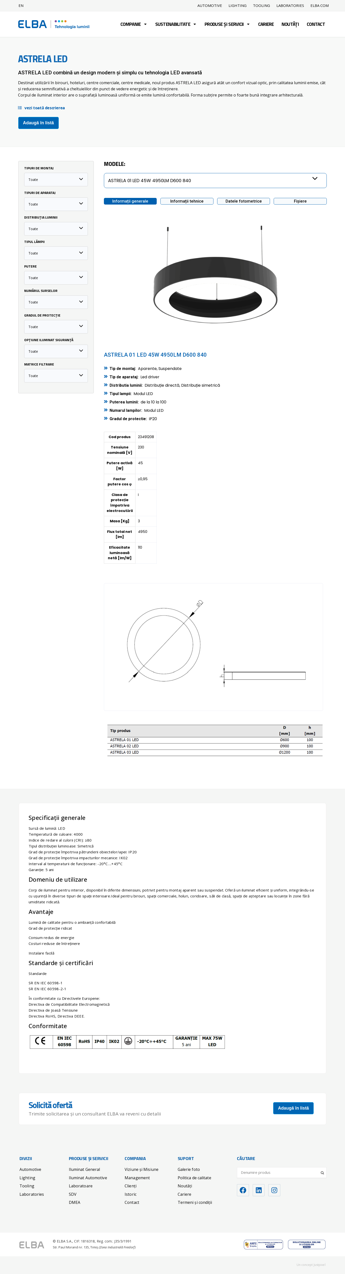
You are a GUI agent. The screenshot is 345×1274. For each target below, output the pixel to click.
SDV (73, 1194)
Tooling (261, 5)
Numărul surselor (41, 291)
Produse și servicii (227, 24)
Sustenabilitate (176, 24)
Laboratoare (81, 1185)
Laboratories (290, 5)
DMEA (74, 1202)
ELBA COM (319, 5)
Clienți (130, 1185)
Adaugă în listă (38, 122)
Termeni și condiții (195, 1202)
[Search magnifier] (322, 1170)
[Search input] (279, 1172)
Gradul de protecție (42, 315)
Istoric (130, 1194)
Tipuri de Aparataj (40, 193)
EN (21, 5)
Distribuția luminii (41, 217)
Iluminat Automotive (88, 1177)
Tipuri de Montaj (39, 168)
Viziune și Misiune (141, 1169)
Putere (30, 266)
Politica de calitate (194, 1177)
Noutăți (290, 24)
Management (137, 1177)
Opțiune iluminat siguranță (48, 340)
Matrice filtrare (39, 364)
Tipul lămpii (34, 242)
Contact (316, 24)
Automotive (209, 5)
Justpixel (320, 1264)
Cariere (266, 24)
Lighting (238, 5)
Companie (133, 24)
